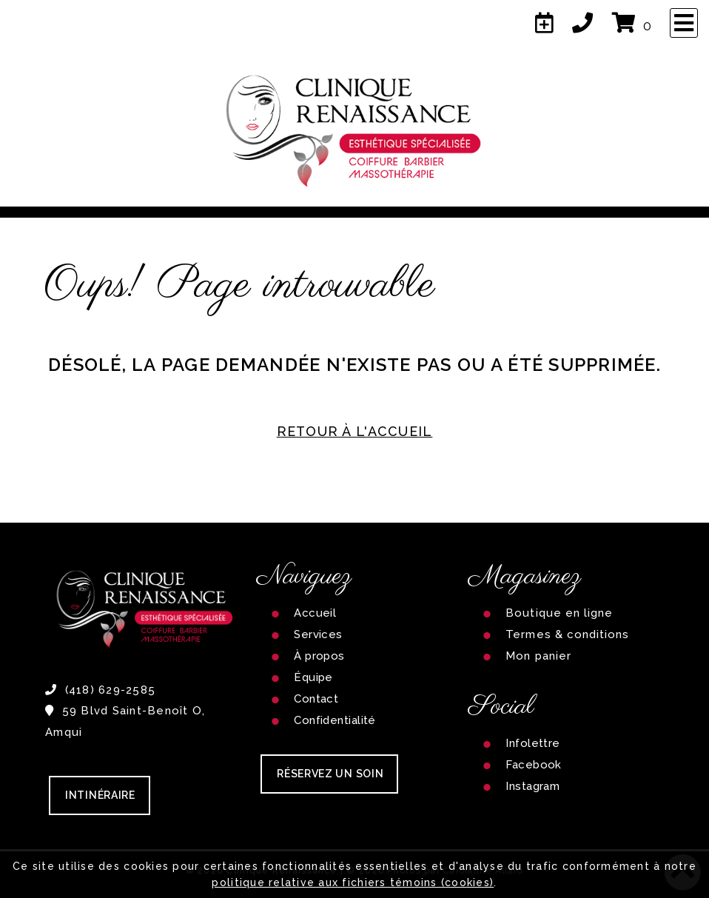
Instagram (532, 786)
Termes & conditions (567, 634)
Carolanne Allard (483, 870)
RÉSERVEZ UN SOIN (330, 774)
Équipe (313, 677)
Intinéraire (100, 795)
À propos (319, 656)
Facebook (533, 764)
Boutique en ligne (559, 613)
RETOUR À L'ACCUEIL (355, 431)
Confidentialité (335, 720)
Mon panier (538, 656)
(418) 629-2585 (100, 690)
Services (318, 634)
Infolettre (532, 743)
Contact (316, 699)
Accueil (315, 613)
